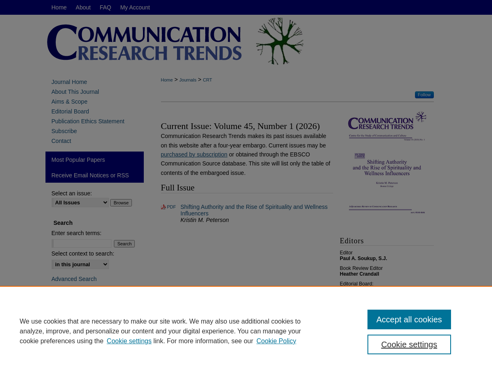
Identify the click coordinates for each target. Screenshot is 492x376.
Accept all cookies (409, 319)
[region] (246, 331)
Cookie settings (129, 340)
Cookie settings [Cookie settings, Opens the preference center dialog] (409, 344)
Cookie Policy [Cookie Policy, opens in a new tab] (276, 340)
